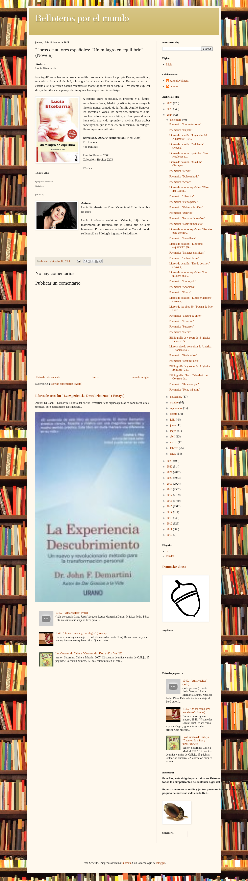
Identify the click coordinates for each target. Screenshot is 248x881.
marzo (174, 442)
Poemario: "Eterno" (180, 332)
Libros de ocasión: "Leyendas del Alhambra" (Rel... (188, 137)
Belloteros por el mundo (82, 18)
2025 (170, 109)
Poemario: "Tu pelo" (181, 130)
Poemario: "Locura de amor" (185, 315)
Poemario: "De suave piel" (184, 384)
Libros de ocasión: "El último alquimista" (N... (186, 245)
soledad (170, 556)
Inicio (95, 377)
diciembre (176, 119)
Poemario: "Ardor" (180, 181)
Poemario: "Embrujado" (183, 281)
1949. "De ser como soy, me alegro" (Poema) (80, 633)
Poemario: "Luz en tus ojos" (185, 124)
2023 (170, 460)
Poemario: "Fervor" (180, 170)
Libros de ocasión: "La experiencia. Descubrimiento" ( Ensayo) (79, 396)
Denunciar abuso (174, 567)
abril (173, 436)
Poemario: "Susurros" (181, 326)
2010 (170, 534)
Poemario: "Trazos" (180, 292)
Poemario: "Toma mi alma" (184, 389)
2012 (170, 523)
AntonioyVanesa (179, 80)
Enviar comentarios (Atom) (66, 383)
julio (173, 419)
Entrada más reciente (48, 377)
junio (173, 425)
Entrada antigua (140, 377)
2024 (170, 114)
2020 (170, 477)
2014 (170, 512)
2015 (170, 506)
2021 (170, 472)
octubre (174, 402)
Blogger (160, 862)
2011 (170, 529)
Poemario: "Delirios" (181, 212)
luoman (126, 862)
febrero (174, 448)
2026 (170, 103)
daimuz (174, 86)
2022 (170, 466)
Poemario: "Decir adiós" (183, 355)
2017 (170, 494)
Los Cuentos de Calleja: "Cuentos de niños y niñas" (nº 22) (88, 653)
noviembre (176, 396)
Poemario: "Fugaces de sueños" (187, 218)
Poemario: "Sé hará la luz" (184, 258)
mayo (173, 430)
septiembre (176, 408)
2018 (170, 489)
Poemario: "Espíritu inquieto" (186, 223)
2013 (170, 517)
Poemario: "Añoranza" (182, 286)
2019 (170, 483)
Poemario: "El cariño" (181, 321)
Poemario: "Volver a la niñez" (186, 207)
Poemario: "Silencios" (181, 196)
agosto (174, 413)
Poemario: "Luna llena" (182, 238)
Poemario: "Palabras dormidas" (187, 252)
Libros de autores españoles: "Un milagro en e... (188, 274)
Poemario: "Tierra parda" (183, 201)
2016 (170, 500)
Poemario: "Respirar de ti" (184, 360)
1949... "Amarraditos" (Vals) (71, 612)
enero (173, 453)
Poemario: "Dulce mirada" (184, 176)
